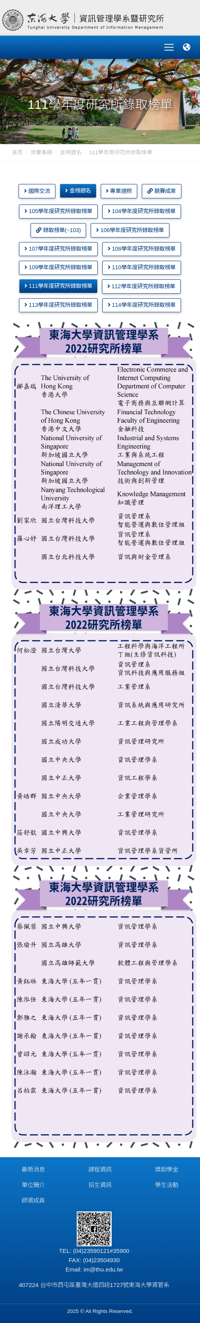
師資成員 (33, 1200)
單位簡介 (33, 1185)
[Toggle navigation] (169, 47)
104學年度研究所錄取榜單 (142, 211)
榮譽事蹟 (41, 152)
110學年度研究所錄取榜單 (142, 267)
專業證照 (119, 191)
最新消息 (33, 1169)
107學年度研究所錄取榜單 (58, 249)
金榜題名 (71, 152)
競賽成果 (161, 191)
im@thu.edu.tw (103, 1269)
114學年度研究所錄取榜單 (142, 305)
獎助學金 (166, 1169)
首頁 (17, 152)
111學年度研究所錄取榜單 (58, 286)
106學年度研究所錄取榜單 (130, 230)
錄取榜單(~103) (58, 230)
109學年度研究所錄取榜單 (58, 267)
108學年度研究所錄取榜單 (142, 249)
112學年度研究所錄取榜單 (141, 286)
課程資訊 (100, 1169)
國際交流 (37, 191)
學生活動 (166, 1185)
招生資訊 (100, 1185)
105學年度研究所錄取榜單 (58, 211)
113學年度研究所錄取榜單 (58, 305)
